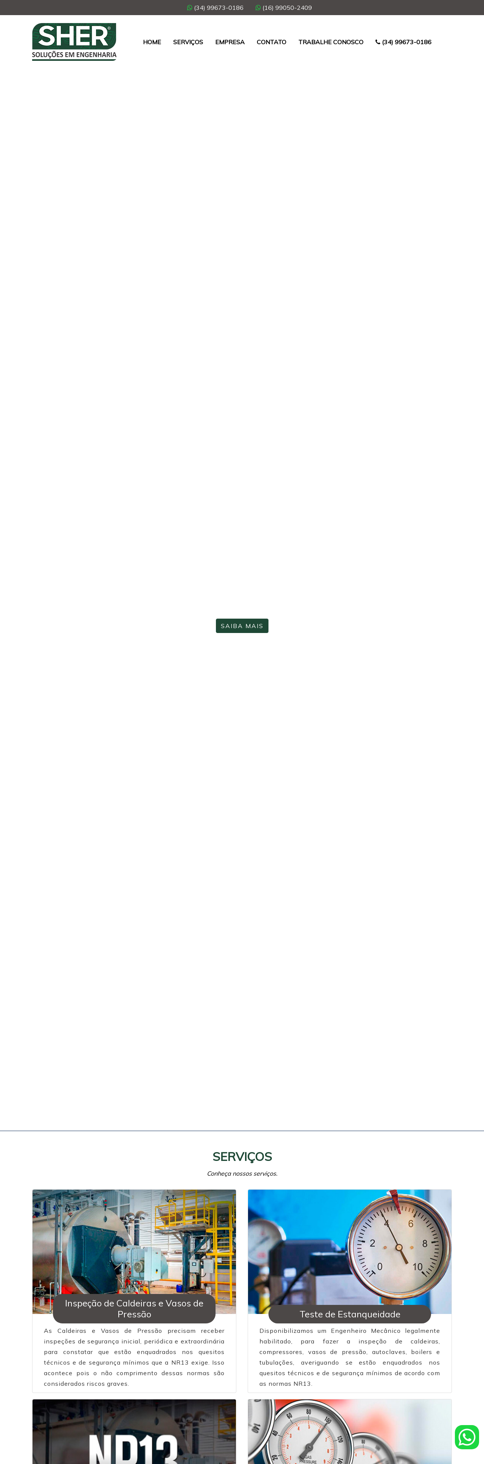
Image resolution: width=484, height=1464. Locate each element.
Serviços (188, 42)
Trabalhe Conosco (330, 42)
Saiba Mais (242, 626)
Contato (271, 42)
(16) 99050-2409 (284, 7)
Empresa (230, 42)
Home (152, 42)
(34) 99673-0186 (215, 7)
